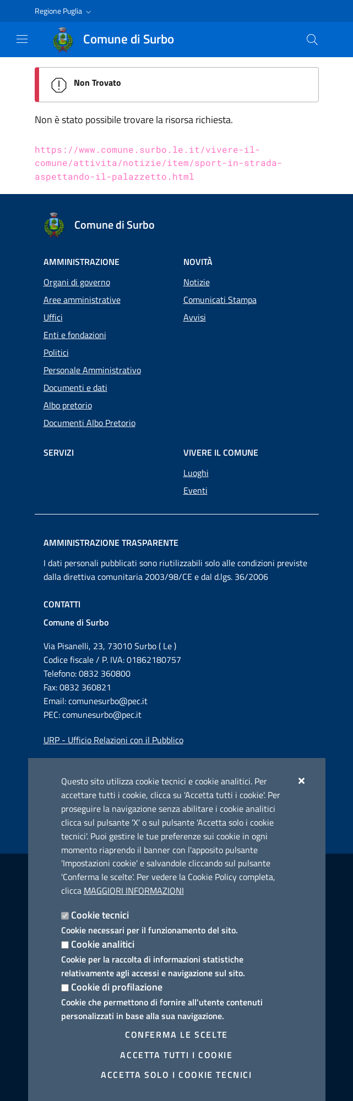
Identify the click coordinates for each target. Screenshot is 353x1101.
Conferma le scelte (176, 1034)
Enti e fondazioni (75, 334)
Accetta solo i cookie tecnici (176, 1074)
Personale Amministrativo (92, 370)
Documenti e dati (75, 387)
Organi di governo (77, 282)
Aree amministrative (82, 299)
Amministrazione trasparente (111, 542)
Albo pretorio (68, 405)
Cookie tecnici (100, 915)
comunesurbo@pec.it (108, 700)
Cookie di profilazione (116, 987)
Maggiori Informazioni (134, 890)
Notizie (196, 282)
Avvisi (194, 317)
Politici (56, 352)
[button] (64, 11)
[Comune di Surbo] (119, 39)
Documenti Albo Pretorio (89, 422)
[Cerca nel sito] (312, 39)
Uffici (53, 317)
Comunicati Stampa (220, 299)
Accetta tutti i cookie (176, 1054)
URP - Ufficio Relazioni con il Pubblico (113, 739)
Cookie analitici (102, 944)
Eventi (195, 490)
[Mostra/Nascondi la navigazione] (22, 39)
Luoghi (196, 472)
